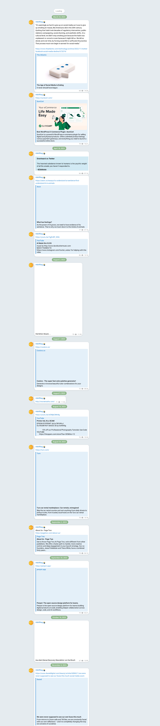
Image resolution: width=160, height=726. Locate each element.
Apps (113, 44)
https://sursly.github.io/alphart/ (48, 462)
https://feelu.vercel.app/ (45, 340)
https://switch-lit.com (44, 275)
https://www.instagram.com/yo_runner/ (51, 218)
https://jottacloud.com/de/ (46, 688)
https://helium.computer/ (45, 578)
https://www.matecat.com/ (46, 487)
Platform (121, 44)
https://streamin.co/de (44, 130)
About (102, 44)
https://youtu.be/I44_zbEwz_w (47, 242)
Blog (107, 44)
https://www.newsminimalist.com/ (49, 518)
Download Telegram (111, 38)
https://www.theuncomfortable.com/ (50, 153)
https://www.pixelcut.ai (45, 531)
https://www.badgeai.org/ (46, 360)
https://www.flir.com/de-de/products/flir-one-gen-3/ (56, 640)
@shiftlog (108, 17)
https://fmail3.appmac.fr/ (46, 675)
